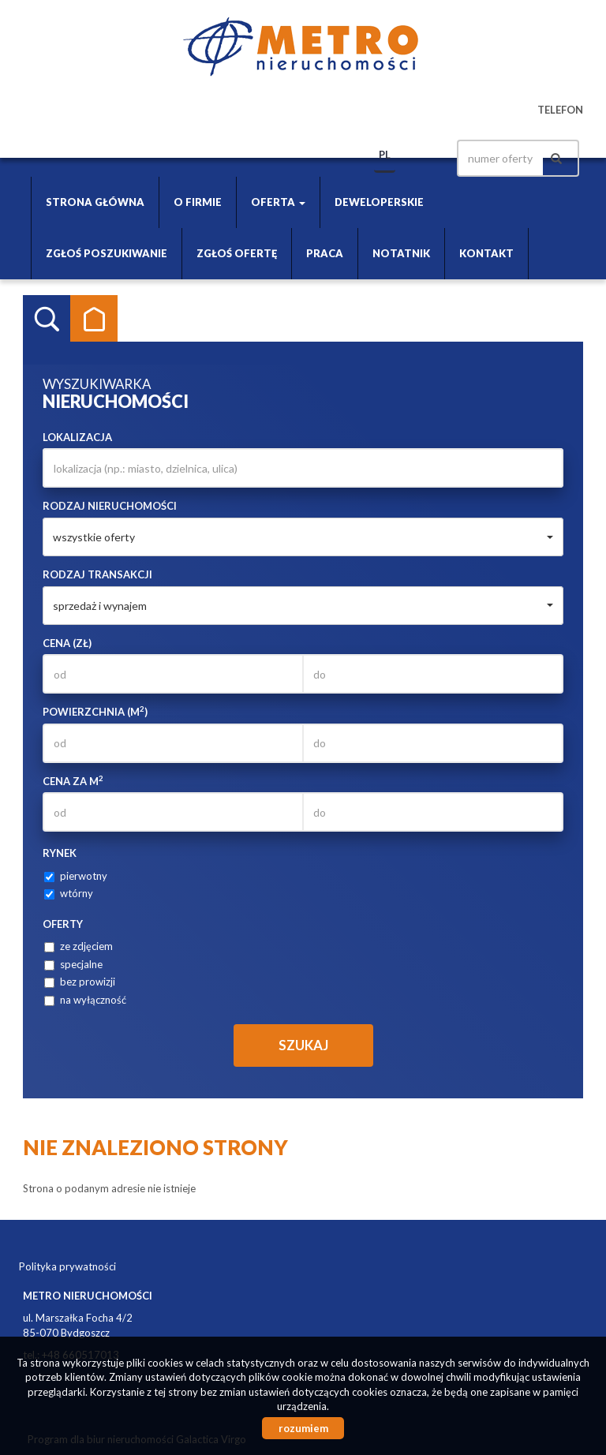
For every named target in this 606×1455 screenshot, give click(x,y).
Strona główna (95, 202)
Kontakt (486, 253)
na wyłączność (85, 999)
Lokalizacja (77, 437)
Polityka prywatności (67, 1266)
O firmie (198, 202)
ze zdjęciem (78, 946)
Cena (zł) (67, 643)
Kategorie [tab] (94, 318)
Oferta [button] (278, 202)
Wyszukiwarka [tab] (46, 318)
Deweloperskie (379, 202)
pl (385, 154)
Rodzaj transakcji (97, 574)
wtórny (68, 893)
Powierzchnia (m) (95, 711)
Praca (324, 253)
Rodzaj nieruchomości (110, 505)
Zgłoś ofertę (236, 253)
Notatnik (401, 253)
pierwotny (75, 876)
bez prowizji (79, 981)
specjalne (73, 964)
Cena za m (73, 780)
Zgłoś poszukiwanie (106, 253)
